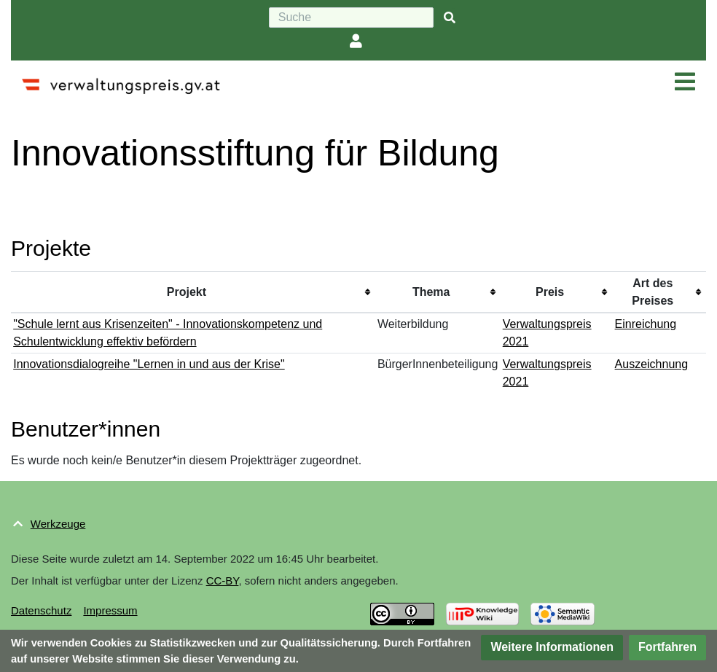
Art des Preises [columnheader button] (652, 292)
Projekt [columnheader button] (186, 292)
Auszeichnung (652, 364)
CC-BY (222, 580)
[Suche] (351, 17)
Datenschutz (41, 610)
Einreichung (646, 324)
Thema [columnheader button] (431, 292)
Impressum (110, 610)
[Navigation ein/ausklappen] (685, 82)
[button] (552, 647)
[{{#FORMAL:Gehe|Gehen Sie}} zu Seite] (449, 18)
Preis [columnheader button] (550, 292)
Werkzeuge (58, 523)
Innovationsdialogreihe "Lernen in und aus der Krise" (149, 364)
